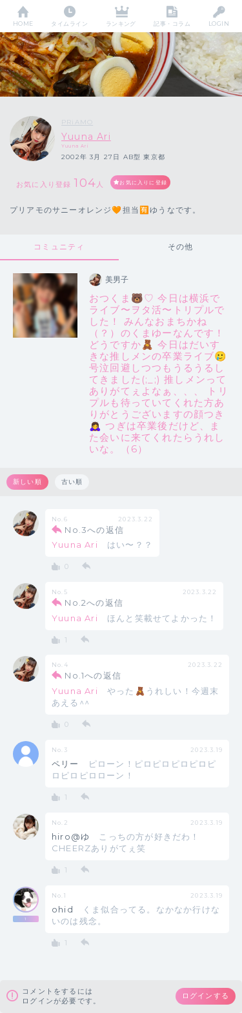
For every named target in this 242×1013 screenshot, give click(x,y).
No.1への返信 (93, 675)
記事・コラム (172, 23)
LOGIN (218, 23)
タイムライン (69, 23)
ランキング (121, 23)
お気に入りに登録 (143, 182)
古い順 (72, 482)
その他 (181, 246)
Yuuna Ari (86, 136)
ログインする (205, 995)
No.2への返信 (94, 602)
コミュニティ (59, 246)
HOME (23, 23)
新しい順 (27, 482)
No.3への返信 (94, 530)
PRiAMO (77, 122)
